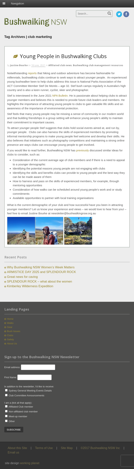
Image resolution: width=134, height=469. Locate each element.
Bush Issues (13, 331)
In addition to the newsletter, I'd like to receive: (29, 386)
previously (82, 150)
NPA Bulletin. (60, 95)
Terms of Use (44, 448)
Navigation (17, 3)
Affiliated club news (60, 65)
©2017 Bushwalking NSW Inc (100, 448)
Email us (13, 452)
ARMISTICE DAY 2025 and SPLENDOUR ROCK (41, 272)
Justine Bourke (19, 65)
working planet (29, 463)
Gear (9, 327)
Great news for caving (22, 277)
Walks (10, 323)
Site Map (67, 448)
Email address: (12, 367)
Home (10, 318)
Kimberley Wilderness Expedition (30, 286)
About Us (12, 343)
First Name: (10, 377)
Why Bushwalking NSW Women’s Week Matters (40, 267)
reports (32, 73)
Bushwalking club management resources (98, 65)
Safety (10, 339)
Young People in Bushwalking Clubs (63, 56)
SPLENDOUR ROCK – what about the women (39, 281)
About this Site (17, 448)
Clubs (10, 335)
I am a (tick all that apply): (18, 402)
